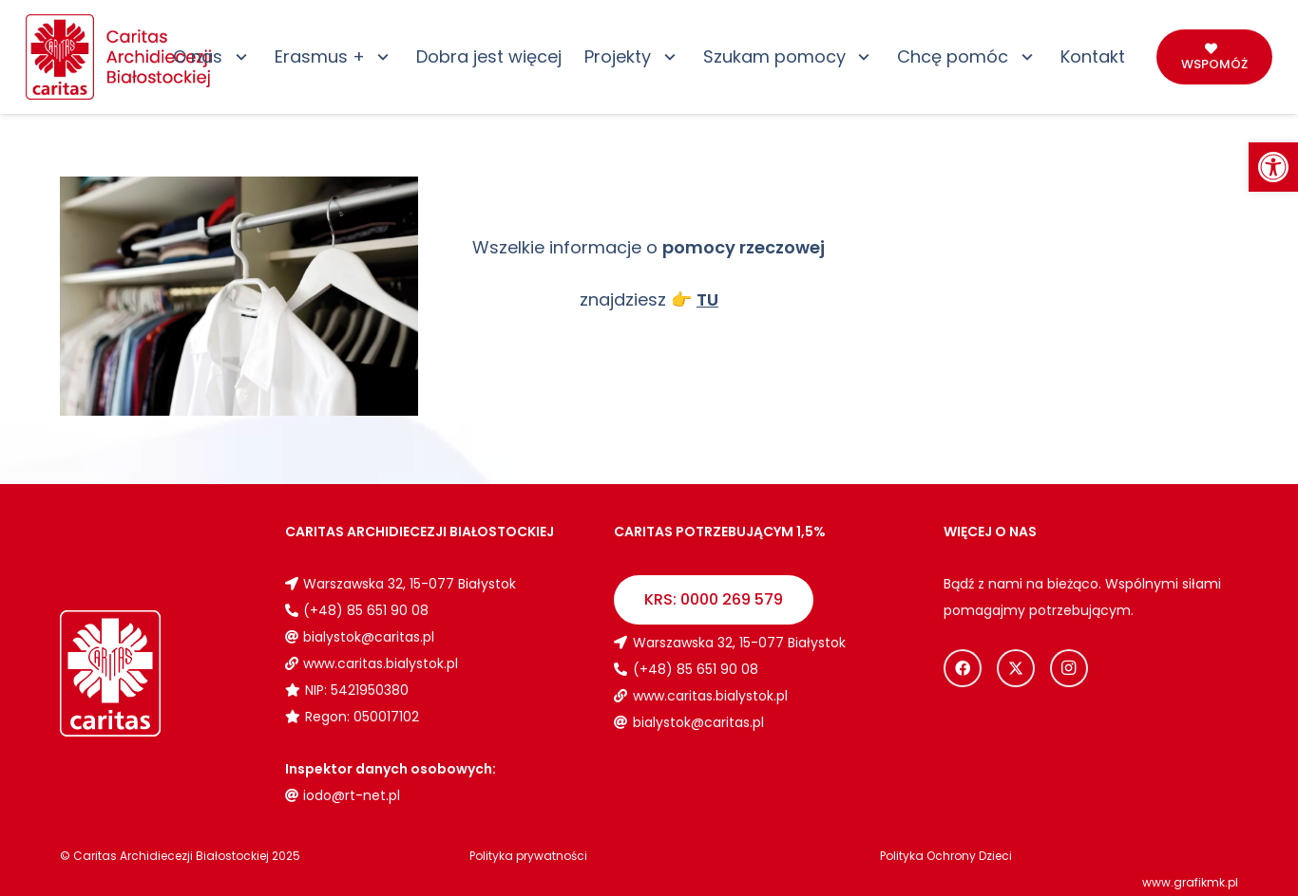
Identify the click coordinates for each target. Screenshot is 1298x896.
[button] (237, 57)
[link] (1273, 167)
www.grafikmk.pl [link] (1190, 882)
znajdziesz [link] (649, 299)
